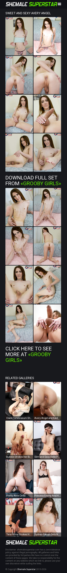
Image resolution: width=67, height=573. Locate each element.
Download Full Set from (33, 180)
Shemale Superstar (26, 569)
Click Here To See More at (28, 354)
